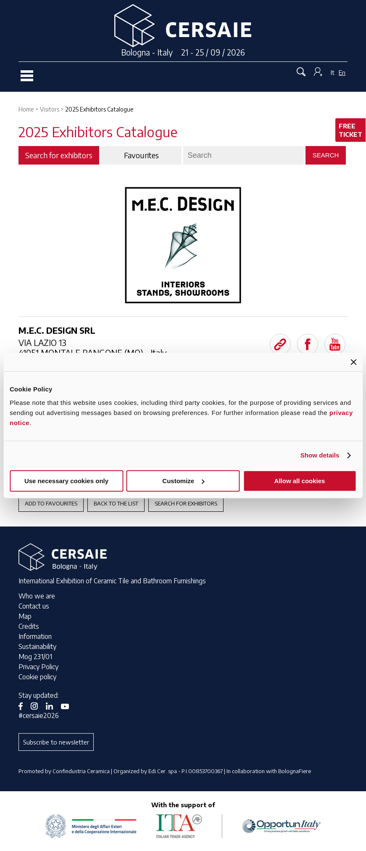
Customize (183, 480)
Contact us (33, 606)
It (332, 72)
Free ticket (350, 130)
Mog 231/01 (35, 656)
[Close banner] (353, 362)
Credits (28, 626)
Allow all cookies (299, 480)
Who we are (36, 596)
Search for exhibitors (186, 503)
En (342, 72)
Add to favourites (51, 503)
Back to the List (116, 503)
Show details (320, 455)
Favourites (141, 155)
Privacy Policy (38, 666)
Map (25, 616)
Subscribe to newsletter (56, 742)
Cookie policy (37, 677)
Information (35, 636)
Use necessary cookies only (66, 480)
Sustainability (37, 646)
